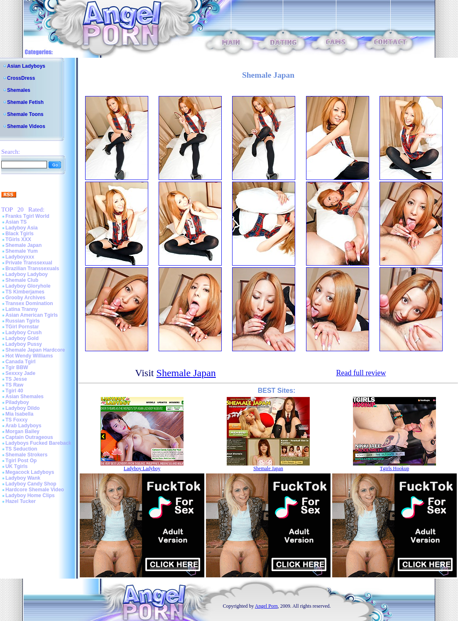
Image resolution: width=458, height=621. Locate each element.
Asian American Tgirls (31, 315)
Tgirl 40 (14, 391)
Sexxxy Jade (20, 373)
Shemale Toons (25, 114)
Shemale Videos (26, 126)
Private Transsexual (28, 263)
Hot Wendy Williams (29, 356)
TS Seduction (21, 449)
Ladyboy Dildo (22, 408)
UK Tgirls (16, 466)
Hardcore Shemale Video (34, 490)
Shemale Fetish (25, 102)
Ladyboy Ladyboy (26, 274)
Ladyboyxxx (19, 257)
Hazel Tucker (20, 501)
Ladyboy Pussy (23, 344)
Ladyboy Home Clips (30, 495)
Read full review (361, 373)
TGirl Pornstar (22, 327)
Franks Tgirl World (27, 216)
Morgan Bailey (22, 431)
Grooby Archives (25, 298)
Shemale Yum (21, 251)
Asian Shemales (24, 396)
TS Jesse (16, 379)
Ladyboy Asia (21, 228)
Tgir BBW (16, 367)
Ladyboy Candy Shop (30, 484)
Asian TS (16, 222)
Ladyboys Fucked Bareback (38, 443)
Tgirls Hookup (394, 468)
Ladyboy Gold (22, 338)
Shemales (18, 90)
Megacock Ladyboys (29, 472)
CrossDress (21, 78)
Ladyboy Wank (22, 478)
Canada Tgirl (20, 362)
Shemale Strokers (26, 455)
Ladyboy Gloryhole (28, 286)
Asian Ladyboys (26, 66)
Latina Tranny (21, 309)
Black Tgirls (19, 234)
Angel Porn (266, 606)
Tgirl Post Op (21, 460)
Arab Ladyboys (23, 426)
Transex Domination (29, 303)
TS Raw (14, 385)
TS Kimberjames (24, 292)
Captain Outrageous (29, 437)
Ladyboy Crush (23, 332)
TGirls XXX (18, 239)
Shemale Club (21, 280)
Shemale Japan (23, 245)
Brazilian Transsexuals (32, 268)
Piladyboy (17, 402)
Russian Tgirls (22, 321)
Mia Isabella (19, 414)
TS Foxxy (16, 420)
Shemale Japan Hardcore (35, 350)
